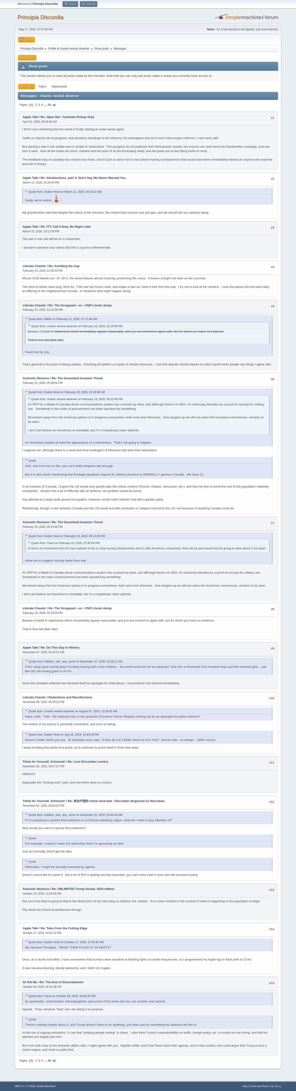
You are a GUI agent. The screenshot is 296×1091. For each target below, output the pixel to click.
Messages (26, 86)
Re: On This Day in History (60, 647)
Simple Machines (46, 1086)
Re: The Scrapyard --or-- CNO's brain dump (80, 305)
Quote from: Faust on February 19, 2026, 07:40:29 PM (65, 543)
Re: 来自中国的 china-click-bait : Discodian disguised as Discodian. (116, 801)
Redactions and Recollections (70, 697)
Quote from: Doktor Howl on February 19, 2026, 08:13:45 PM (66, 536)
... (45, 104)
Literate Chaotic (34, 266)
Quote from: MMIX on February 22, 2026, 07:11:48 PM (62, 319)
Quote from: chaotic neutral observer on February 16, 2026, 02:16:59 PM (77, 326)
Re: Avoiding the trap (64, 266)
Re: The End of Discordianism (61, 982)
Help (245, 1086)
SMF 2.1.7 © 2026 (25, 1086)
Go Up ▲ (276, 1086)
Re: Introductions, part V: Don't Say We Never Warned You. (83, 178)
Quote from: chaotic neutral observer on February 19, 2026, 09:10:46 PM (77, 399)
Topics (42, 86)
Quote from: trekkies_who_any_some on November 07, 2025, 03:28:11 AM (75, 661)
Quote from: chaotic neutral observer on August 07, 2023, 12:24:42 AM (72, 711)
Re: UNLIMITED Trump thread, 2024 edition (83, 889)
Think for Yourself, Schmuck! (44, 761)
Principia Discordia (41, 17)
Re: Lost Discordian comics (88, 761)
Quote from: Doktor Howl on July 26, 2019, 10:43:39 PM (63, 734)
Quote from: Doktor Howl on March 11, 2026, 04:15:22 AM (65, 191)
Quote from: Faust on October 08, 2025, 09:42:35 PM (62, 996)
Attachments (59, 86)
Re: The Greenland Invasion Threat (77, 378)
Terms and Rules (259, 1086)
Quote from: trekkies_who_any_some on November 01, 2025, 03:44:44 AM (75, 815)
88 (49, 104)
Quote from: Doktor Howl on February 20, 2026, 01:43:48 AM (66, 392)
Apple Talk (30, 117)
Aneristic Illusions (36, 378)
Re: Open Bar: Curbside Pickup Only (67, 117)
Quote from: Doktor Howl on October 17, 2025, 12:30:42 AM (66, 942)
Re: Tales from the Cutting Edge (64, 928)
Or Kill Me (30, 982)
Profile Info (27, 57)
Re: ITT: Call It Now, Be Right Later (66, 226)
